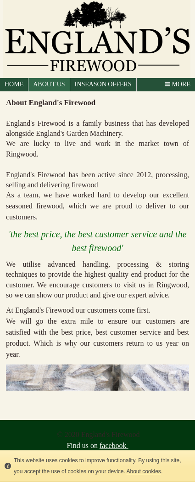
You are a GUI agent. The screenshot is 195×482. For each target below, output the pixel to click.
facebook (114, 445)
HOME (14, 84)
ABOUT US (49, 84)
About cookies (143, 471)
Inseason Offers (103, 84)
